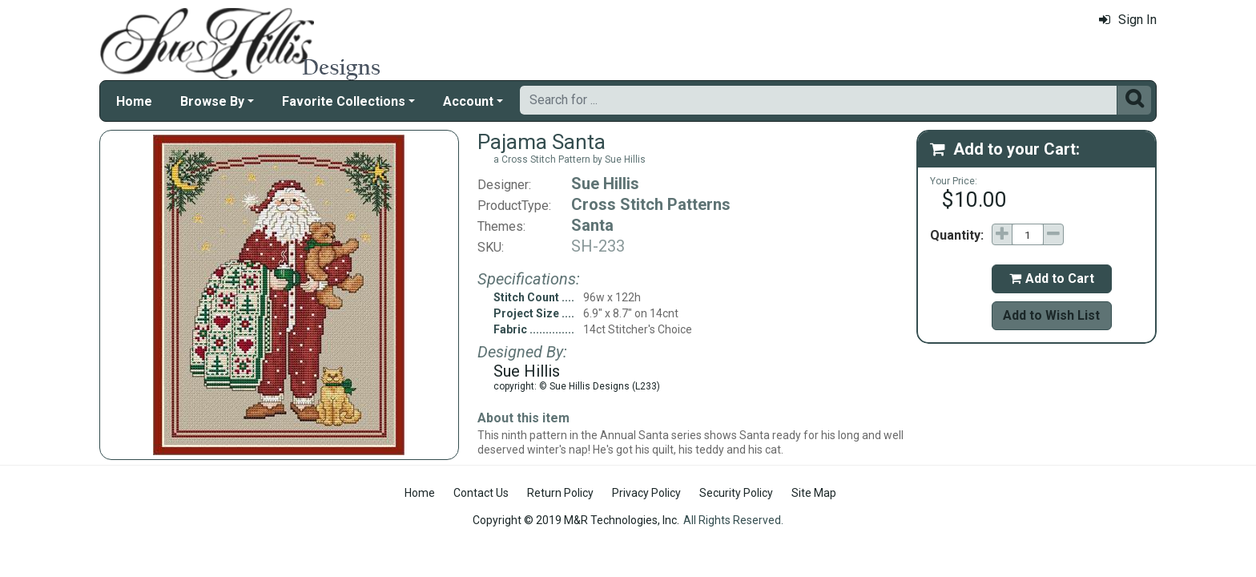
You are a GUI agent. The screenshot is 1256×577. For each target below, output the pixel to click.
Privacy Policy (646, 492)
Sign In (1128, 19)
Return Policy (560, 492)
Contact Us (481, 492)
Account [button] (468, 101)
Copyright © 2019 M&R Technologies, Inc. (576, 520)
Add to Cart (1051, 278)
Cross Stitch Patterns (651, 204)
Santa (592, 225)
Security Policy (736, 492)
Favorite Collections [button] (343, 101)
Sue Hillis (605, 183)
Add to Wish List (1051, 315)
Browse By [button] (212, 101)
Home (134, 101)
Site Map (813, 492)
